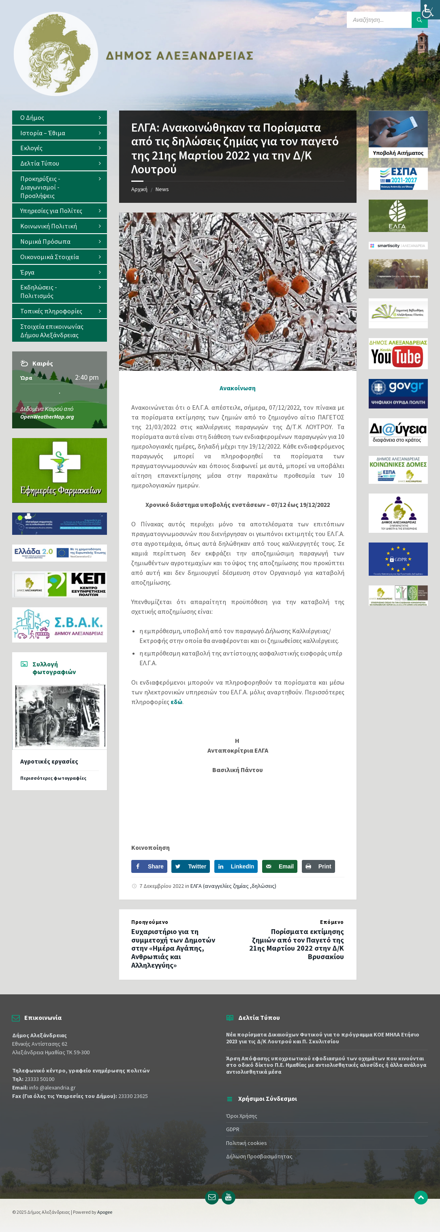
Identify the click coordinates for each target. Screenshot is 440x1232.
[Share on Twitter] (190, 866)
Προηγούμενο (150, 922)
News (162, 189)
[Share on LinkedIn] (236, 866)
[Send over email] (279, 866)
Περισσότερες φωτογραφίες (53, 778)
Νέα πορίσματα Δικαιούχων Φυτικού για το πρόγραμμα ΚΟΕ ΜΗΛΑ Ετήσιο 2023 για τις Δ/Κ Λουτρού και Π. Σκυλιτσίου (322, 1038)
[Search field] (387, 20)
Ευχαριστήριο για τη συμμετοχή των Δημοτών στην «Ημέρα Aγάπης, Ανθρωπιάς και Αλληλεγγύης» (173, 948)
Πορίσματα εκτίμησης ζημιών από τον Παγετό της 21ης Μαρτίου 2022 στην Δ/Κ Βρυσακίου (296, 944)
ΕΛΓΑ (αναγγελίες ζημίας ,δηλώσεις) (233, 885)
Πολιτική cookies (246, 1143)
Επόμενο (332, 922)
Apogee (104, 1212)
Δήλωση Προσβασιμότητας (259, 1156)
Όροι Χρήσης (241, 1115)
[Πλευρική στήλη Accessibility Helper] (430, 9)
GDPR (232, 1129)
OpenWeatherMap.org (47, 416)
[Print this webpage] (318, 866)
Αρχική (139, 189)
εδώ (176, 702)
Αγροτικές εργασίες (49, 761)
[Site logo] (133, 94)
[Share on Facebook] (149, 866)
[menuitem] (59, 118)
